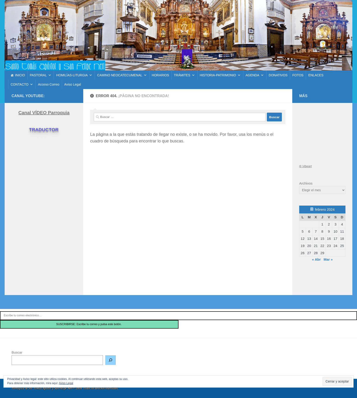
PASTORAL (40, 75)
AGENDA (255, 75)
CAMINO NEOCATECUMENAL (122, 75)
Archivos (306, 183)
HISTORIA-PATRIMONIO (220, 75)
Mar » (328, 259)
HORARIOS (160, 75)
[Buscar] (110, 360)
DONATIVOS (278, 75)
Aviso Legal (72, 84)
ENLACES (315, 75)
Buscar (17, 352)
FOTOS (297, 75)
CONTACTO (22, 84)
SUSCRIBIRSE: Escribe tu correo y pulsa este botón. (89, 324)
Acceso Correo (48, 84)
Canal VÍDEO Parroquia (43, 112)
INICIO (20, 75)
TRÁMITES (184, 75)
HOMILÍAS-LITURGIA (74, 75)
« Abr (316, 259)
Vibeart (305, 166)
